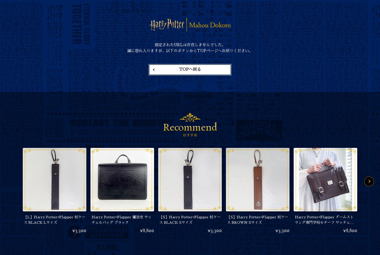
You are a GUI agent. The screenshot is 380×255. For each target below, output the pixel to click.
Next (369, 181)
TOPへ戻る (190, 69)
